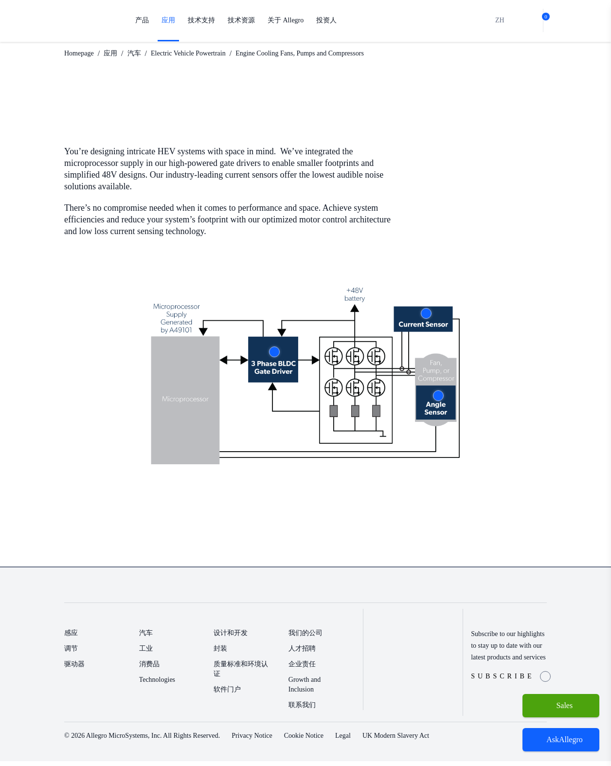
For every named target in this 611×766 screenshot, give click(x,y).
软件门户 (227, 694)
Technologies (161, 684)
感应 (71, 638)
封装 (220, 653)
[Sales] (560, 705)
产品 (142, 20)
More (274, 352)
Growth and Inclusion (306, 689)
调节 (71, 653)
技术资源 (241, 20)
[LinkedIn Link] (510, 591)
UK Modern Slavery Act (434, 740)
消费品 (149, 669)
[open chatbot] (560, 739)
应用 (168, 20)
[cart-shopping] (543, 20)
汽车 (142, 53)
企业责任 (302, 669)
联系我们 (302, 710)
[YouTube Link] (542, 591)
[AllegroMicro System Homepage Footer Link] (98, 591)
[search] (511, 20)
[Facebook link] (480, 591)
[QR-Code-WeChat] (525, 591)
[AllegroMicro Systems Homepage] (89, 21)
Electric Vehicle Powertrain (202, 53)
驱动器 (74, 669)
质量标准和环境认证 (241, 674)
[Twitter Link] (495, 591)
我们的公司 (305, 638)
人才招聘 (302, 653)
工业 (146, 653)
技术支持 (201, 20)
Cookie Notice (333, 740)
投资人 (329, 20)
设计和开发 (231, 638)
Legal (377, 740)
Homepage (82, 53)
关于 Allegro (287, 20)
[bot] (526, 20)
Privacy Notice (275, 740)
